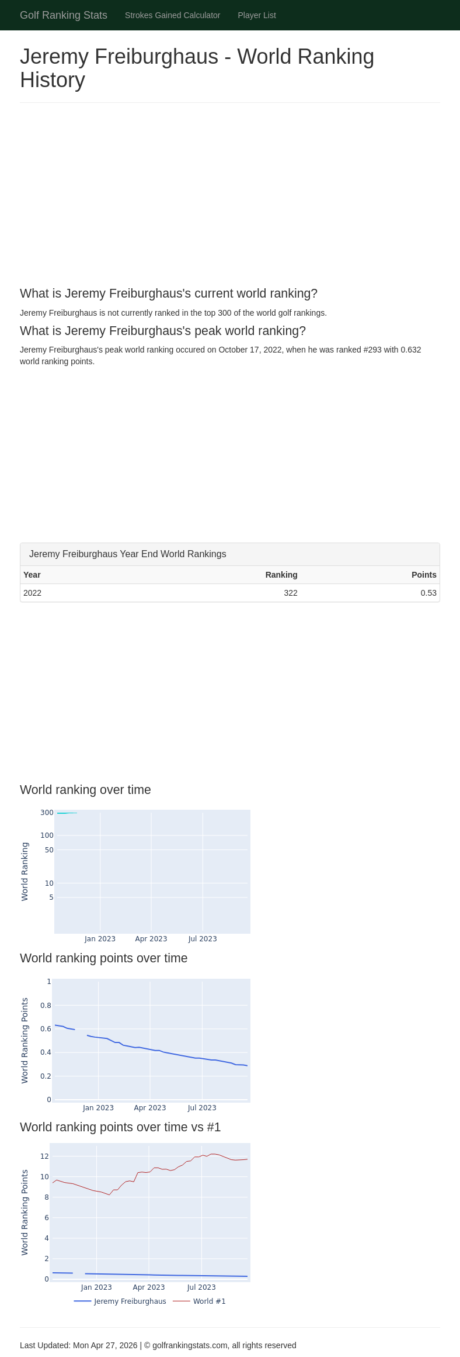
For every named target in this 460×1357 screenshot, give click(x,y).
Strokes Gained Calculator (172, 15)
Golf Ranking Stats (63, 15)
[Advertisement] (230, 196)
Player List (257, 15)
